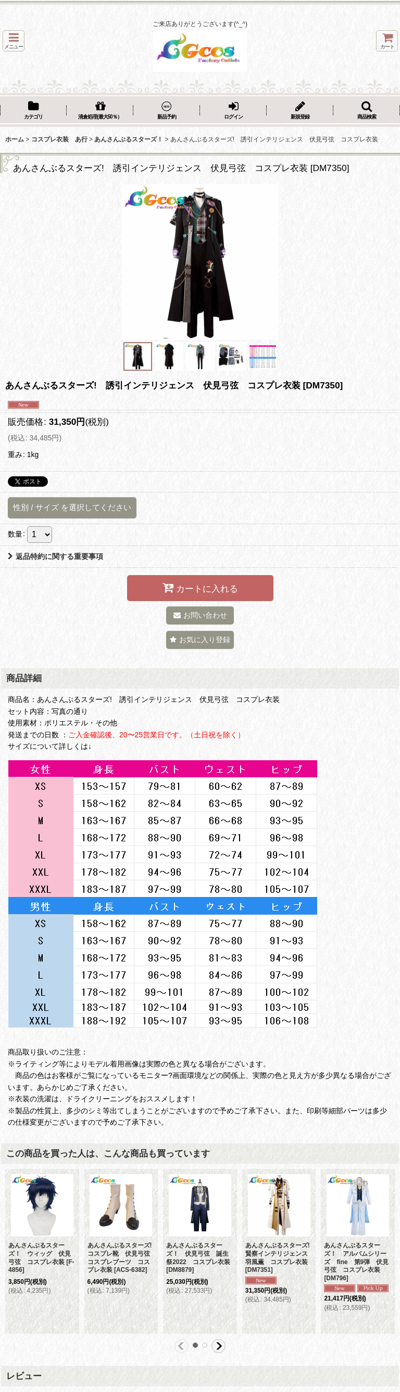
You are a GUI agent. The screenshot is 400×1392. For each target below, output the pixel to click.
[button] (13, 40)
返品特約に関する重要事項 (55, 556)
